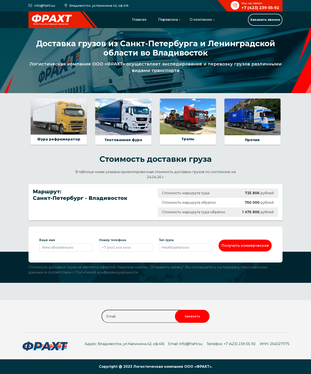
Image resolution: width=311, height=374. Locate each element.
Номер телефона (112, 240)
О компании (201, 20)
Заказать (192, 316)
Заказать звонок (265, 20)
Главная (139, 20)
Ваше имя (47, 240)
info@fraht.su (44, 6)
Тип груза (166, 240)
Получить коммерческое (245, 245)
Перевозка (168, 20)
